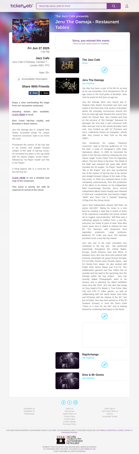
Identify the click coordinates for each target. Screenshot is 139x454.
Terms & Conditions (108, 430)
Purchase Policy (69, 424)
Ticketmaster (29, 414)
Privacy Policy (69, 416)
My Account (69, 411)
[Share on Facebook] (34, 94)
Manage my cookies (70, 422)
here (54, 430)
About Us (69, 409)
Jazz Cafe (42, 59)
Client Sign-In (109, 409)
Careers (110, 414)
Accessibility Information (32, 80)
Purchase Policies (69, 433)
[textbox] (78, 6)
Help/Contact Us (69, 414)
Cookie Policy (69, 419)
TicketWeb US (29, 409)
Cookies (120, 430)
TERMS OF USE (90, 449)
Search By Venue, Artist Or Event (54, 6)
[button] (125, 6)
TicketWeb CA (29, 411)
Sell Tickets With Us (110, 411)
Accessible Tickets (109, 416)
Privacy (128, 430)
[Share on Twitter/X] (44, 94)
